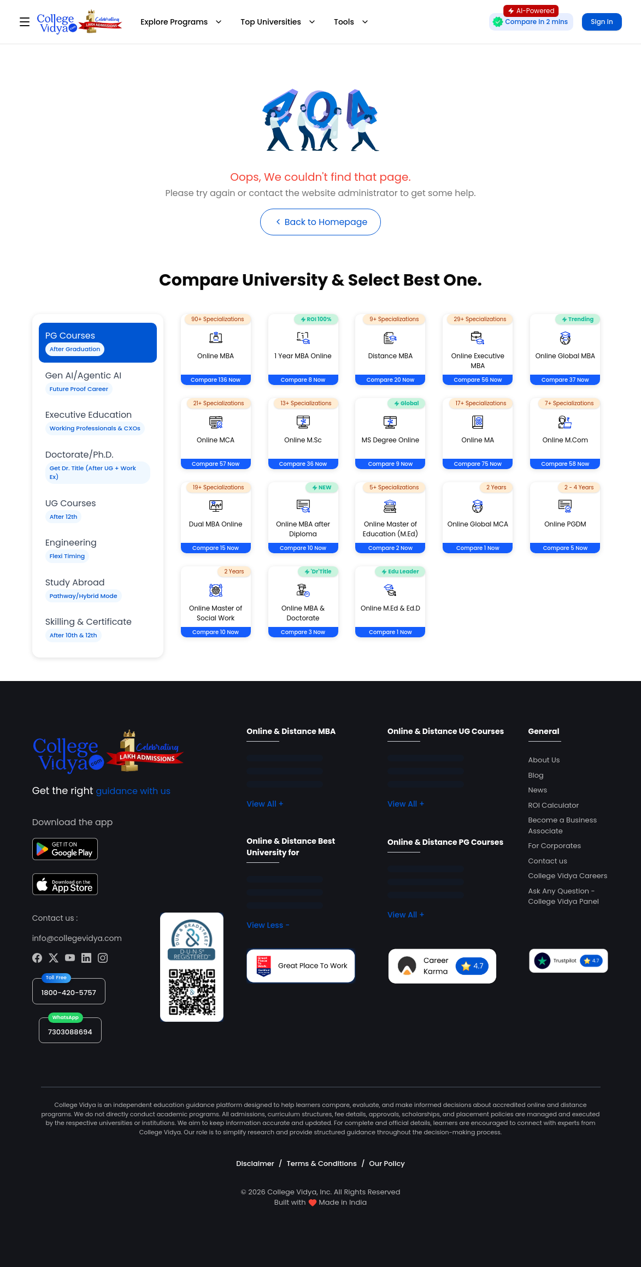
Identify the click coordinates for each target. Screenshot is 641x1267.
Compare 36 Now (303, 464)
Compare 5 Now (565, 548)
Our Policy (387, 1163)
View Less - (268, 925)
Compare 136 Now (215, 380)
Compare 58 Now (565, 464)
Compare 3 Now (303, 633)
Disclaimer (255, 1163)
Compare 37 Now (565, 380)
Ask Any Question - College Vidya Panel (563, 896)
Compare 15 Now (215, 548)
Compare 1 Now (477, 548)
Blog (536, 775)
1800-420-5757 (69, 992)
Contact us (547, 861)
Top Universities (278, 21)
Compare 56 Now (478, 380)
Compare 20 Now (390, 380)
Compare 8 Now (303, 380)
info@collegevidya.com (77, 938)
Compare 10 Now (303, 548)
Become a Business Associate (562, 826)
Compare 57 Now (215, 464)
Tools (351, 21)
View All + (265, 804)
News (538, 790)
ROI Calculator (553, 805)
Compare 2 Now (390, 548)
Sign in (602, 21)
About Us (544, 760)
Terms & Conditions (321, 1163)
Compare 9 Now (390, 464)
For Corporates (554, 846)
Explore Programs (181, 21)
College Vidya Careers (568, 876)
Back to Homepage (320, 222)
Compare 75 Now (478, 464)
